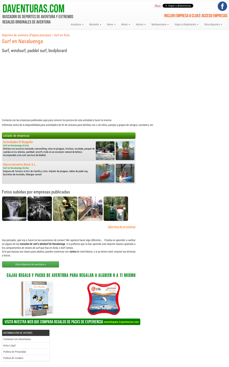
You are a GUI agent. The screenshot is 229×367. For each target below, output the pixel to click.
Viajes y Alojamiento (186, 24)
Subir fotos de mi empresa (121, 226)
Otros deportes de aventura (30, 264)
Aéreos (141, 24)
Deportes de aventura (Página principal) (26, 35)
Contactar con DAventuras (17, 339)
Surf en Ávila (62, 35)
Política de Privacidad (14, 351)
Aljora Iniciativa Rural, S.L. (19, 164)
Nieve (111, 24)
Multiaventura (160, 24)
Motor (125, 24)
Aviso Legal (9, 345)
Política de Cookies (13, 358)
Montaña (95, 24)
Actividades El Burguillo (18, 142)
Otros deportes (213, 24)
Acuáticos (77, 24)
